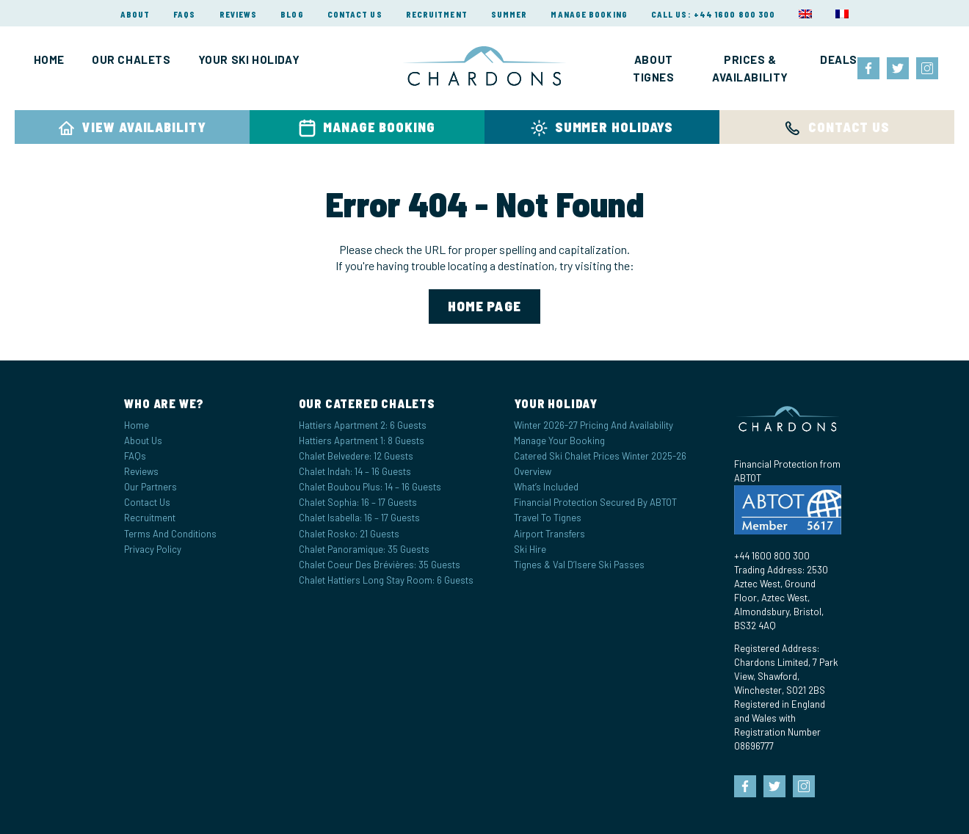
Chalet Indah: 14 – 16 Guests (355, 471)
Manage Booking (589, 14)
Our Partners (150, 487)
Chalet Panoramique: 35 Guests (364, 549)
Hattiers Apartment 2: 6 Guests (363, 425)
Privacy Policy (152, 549)
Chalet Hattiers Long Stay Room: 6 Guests (386, 580)
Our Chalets (131, 59)
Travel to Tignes (547, 517)
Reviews (238, 14)
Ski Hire (530, 549)
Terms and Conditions (170, 534)
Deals (838, 59)
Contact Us (354, 14)
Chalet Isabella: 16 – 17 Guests (359, 517)
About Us (143, 440)
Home (49, 59)
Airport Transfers (549, 534)
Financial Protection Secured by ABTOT (595, 502)
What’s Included (546, 487)
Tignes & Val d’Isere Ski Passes (579, 564)
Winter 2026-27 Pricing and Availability (593, 425)
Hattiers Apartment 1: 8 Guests (361, 440)
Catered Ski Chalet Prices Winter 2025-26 (600, 456)
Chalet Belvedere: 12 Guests (356, 456)
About (135, 14)
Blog (291, 14)
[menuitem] (805, 14)
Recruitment (437, 14)
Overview (532, 471)
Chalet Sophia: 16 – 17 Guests (358, 502)
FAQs (184, 14)
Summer (509, 14)
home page (485, 305)
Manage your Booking (559, 440)
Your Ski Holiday (249, 59)
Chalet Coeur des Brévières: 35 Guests (379, 564)
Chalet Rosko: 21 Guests (349, 534)
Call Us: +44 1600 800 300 (713, 14)
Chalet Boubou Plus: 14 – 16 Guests (370, 487)
